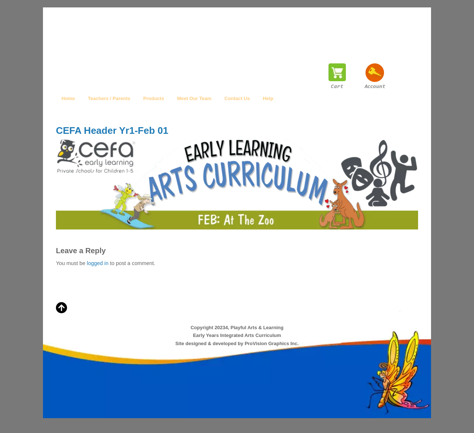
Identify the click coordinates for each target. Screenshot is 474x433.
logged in (97, 263)
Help (268, 98)
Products (153, 98)
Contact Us (237, 98)
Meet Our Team (194, 98)
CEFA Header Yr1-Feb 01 (112, 130)
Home (68, 98)
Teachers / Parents (109, 98)
